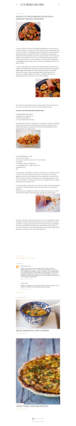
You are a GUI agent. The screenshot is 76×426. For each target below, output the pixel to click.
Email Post (22, 255)
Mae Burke (42, 421)
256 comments (23, 333)
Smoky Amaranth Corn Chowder (32, 330)
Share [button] (17, 255)
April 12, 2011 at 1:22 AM (26, 289)
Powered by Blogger (38, 419)
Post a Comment (20, 292)
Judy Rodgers (22, 258)
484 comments (23, 409)
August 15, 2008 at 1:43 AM (27, 278)
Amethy (23, 283)
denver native (24, 266)
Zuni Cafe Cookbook (30, 258)
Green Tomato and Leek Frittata (32, 406)
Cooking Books (32, 4)
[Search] (59, 4)
